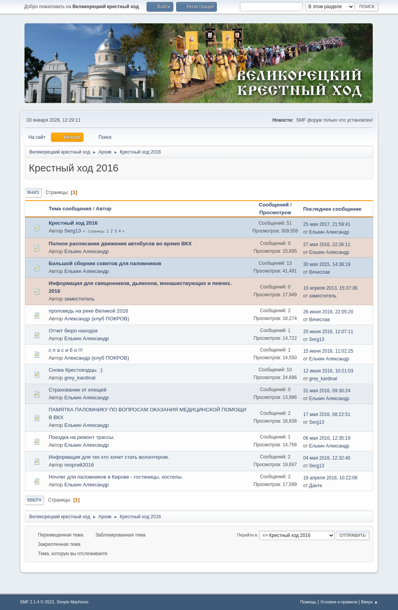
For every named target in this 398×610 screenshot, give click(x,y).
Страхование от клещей (77, 390)
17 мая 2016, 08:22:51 (326, 414)
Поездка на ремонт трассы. (82, 437)
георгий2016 (79, 465)
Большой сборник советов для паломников (105, 263)
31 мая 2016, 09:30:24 (326, 390)
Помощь (308, 602)
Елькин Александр (329, 232)
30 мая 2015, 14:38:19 (326, 264)
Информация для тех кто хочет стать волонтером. (109, 457)
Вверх (34, 500)
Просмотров (275, 212)
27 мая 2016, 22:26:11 (326, 244)
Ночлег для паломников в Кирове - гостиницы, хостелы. (116, 477)
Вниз (33, 192)
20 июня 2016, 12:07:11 (328, 331)
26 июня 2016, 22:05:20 (328, 312)
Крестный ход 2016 (73, 223)
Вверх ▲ (369, 602)
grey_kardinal (79, 378)
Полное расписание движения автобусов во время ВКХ (120, 243)
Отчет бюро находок (73, 331)
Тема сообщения (70, 208)
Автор (103, 208)
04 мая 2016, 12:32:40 (326, 458)
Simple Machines (73, 602)
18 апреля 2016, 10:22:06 (330, 478)
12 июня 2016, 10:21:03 (328, 371)
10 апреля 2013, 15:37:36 (330, 288)
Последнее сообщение (335, 209)
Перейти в (247, 535)
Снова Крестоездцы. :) (76, 370)
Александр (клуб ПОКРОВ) (96, 319)
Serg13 (72, 231)
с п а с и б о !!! (65, 350)
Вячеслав (319, 272)
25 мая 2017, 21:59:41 (326, 224)
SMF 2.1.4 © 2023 (37, 602)
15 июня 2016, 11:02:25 (328, 351)
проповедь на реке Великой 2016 (88, 311)
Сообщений (274, 205)
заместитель (79, 299)
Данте (315, 485)
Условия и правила (338, 602)
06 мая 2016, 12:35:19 (326, 438)
